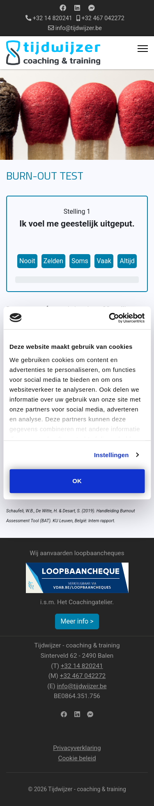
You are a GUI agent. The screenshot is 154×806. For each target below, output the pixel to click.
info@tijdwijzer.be (78, 28)
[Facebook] (63, 8)
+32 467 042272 (103, 18)
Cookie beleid (77, 758)
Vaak (104, 261)
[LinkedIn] (77, 715)
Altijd (127, 261)
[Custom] (91, 8)
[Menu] (143, 48)
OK (77, 480)
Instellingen (111, 454)
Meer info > (76, 621)
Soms (79, 261)
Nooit (27, 261)
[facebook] (64, 715)
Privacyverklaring (77, 748)
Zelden (53, 261)
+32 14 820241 (52, 18)
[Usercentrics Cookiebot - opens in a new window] (110, 318)
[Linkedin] (77, 8)
